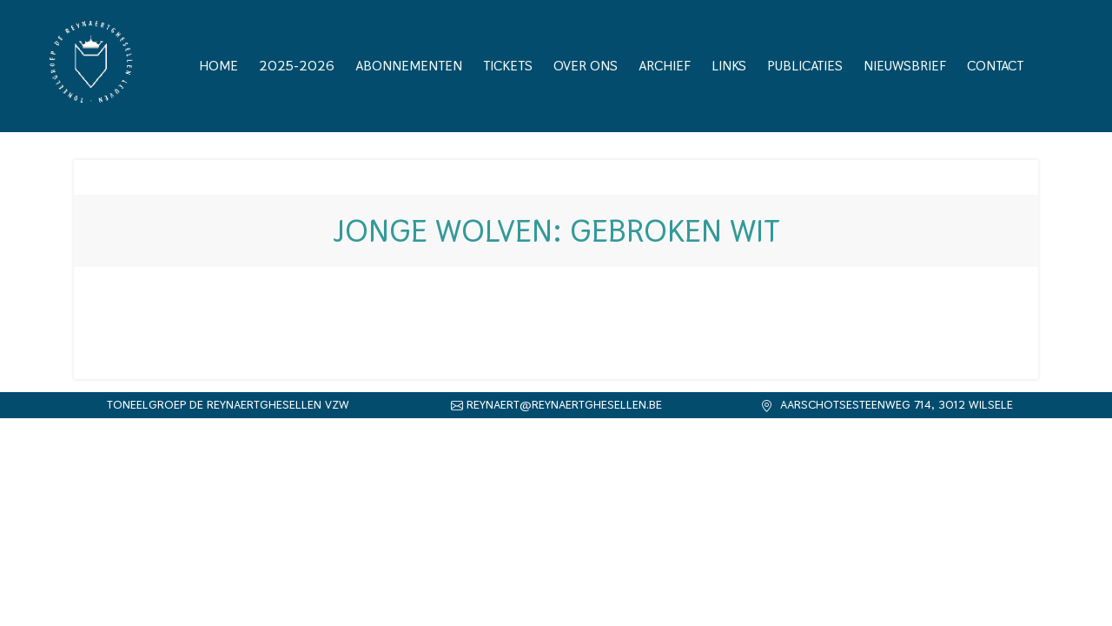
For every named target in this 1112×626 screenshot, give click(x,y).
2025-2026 (296, 66)
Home (218, 66)
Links (729, 66)
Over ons (585, 66)
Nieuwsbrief (905, 66)
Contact (995, 66)
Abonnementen (408, 66)
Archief (665, 66)
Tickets (508, 66)
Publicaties (805, 66)
